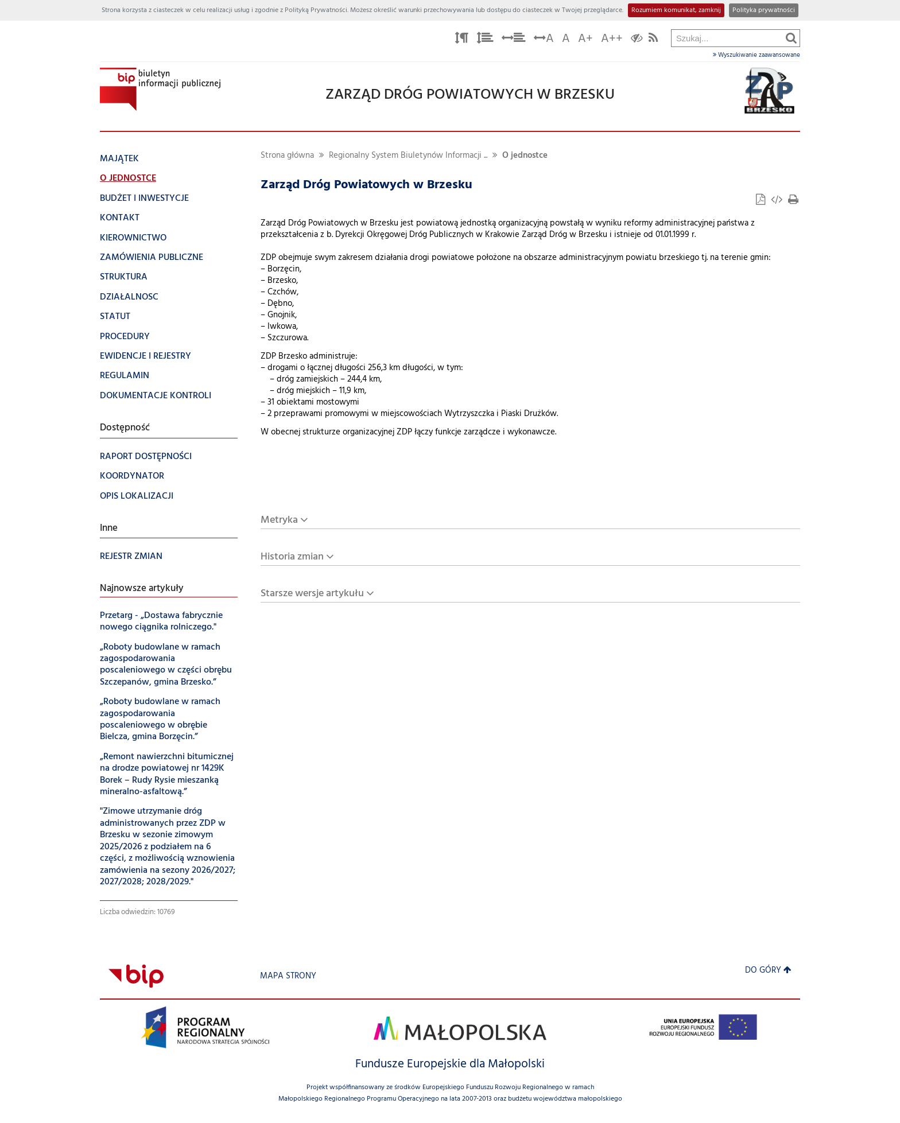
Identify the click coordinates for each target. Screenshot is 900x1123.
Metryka (279, 520)
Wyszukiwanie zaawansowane (756, 55)
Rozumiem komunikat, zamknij (676, 10)
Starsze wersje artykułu (312, 593)
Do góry (768, 970)
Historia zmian (292, 557)
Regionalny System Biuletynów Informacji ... (408, 155)
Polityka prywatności (763, 10)
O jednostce (525, 155)
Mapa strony (288, 976)
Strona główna (287, 155)
